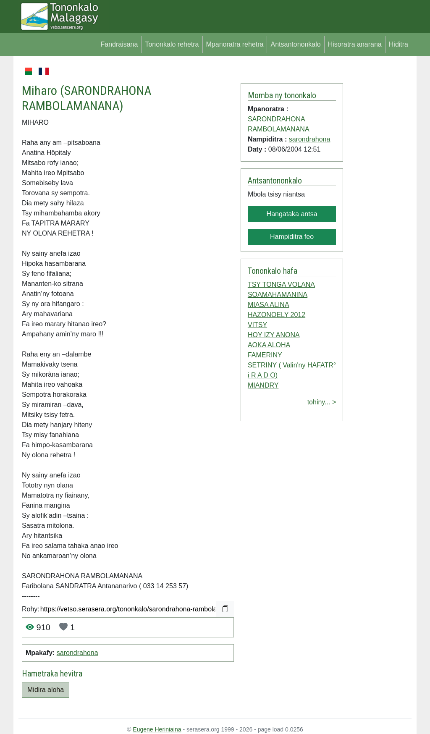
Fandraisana (119, 44)
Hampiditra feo (292, 236)
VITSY (257, 324)
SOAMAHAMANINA (277, 294)
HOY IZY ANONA (274, 334)
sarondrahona (77, 652)
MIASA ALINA (268, 304)
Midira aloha (45, 689)
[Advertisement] (377, 192)
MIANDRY (263, 385)
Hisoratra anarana (355, 44)
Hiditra (398, 44)
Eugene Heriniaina (157, 729)
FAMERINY (265, 355)
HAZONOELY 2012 (276, 314)
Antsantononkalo (295, 44)
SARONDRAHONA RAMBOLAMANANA (86, 98)
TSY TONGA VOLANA (281, 284)
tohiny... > (321, 402)
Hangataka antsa (292, 214)
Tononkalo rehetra (172, 44)
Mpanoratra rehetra (235, 44)
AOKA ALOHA (269, 345)
